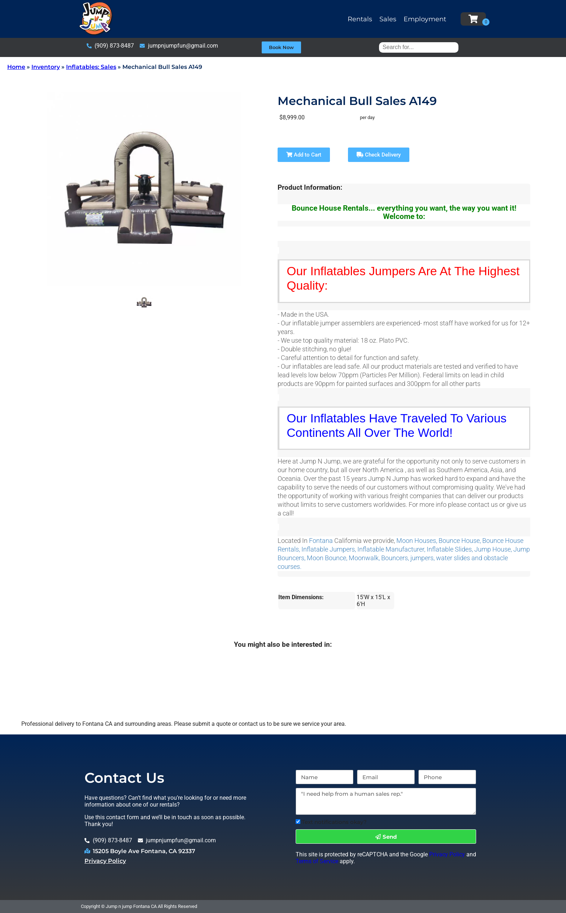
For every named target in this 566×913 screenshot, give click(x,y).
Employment (425, 19)
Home (16, 66)
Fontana (321, 540)
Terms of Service (317, 861)
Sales (387, 19)
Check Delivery (379, 155)
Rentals (360, 19)
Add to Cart (303, 155)
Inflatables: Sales (91, 66)
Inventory (45, 66)
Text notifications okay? (334, 821)
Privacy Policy (105, 860)
